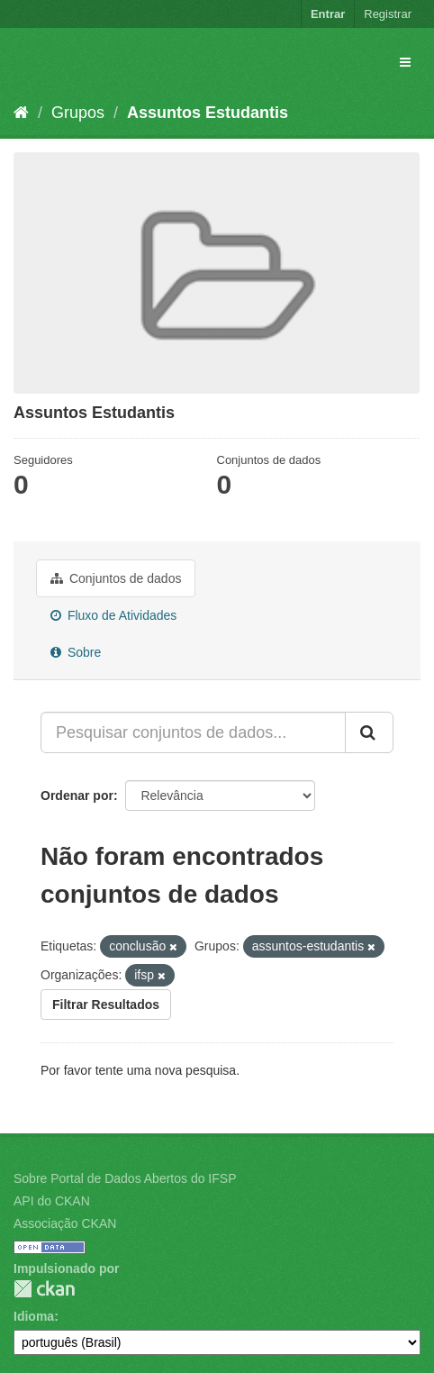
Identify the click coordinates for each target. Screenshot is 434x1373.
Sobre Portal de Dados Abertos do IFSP (125, 1178)
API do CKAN (52, 1201)
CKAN (44, 1288)
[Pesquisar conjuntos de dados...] (193, 732)
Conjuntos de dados (115, 578)
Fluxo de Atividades (113, 615)
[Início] (21, 113)
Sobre (75, 652)
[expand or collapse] (405, 62)
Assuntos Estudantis (207, 113)
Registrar (387, 14)
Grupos (77, 113)
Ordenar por (77, 795)
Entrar (328, 14)
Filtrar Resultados (105, 1004)
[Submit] (369, 732)
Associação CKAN (65, 1223)
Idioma (34, 1316)
